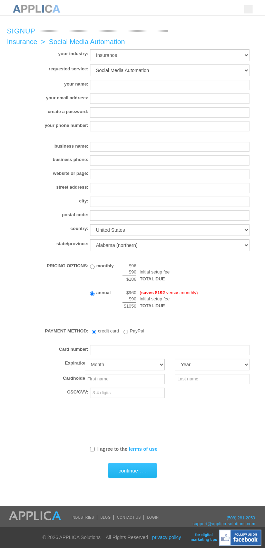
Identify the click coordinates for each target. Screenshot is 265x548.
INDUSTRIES (82, 517)
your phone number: (66, 125)
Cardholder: (75, 378)
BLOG (105, 517)
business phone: (70, 159)
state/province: (72, 243)
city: (83, 200)
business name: (71, 146)
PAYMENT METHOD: (66, 330)
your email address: (67, 97)
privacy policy (166, 537)
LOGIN (153, 517)
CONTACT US (129, 517)
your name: (76, 84)
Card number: (73, 349)
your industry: (73, 53)
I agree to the (123, 449)
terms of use (143, 449)
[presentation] (142, 421)
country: (79, 228)
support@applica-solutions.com (224, 523)
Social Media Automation (87, 42)
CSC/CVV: (77, 392)
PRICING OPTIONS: (67, 265)
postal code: (75, 214)
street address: (72, 187)
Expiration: (76, 363)
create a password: (68, 111)
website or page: (70, 173)
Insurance (22, 42)
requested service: (68, 68)
